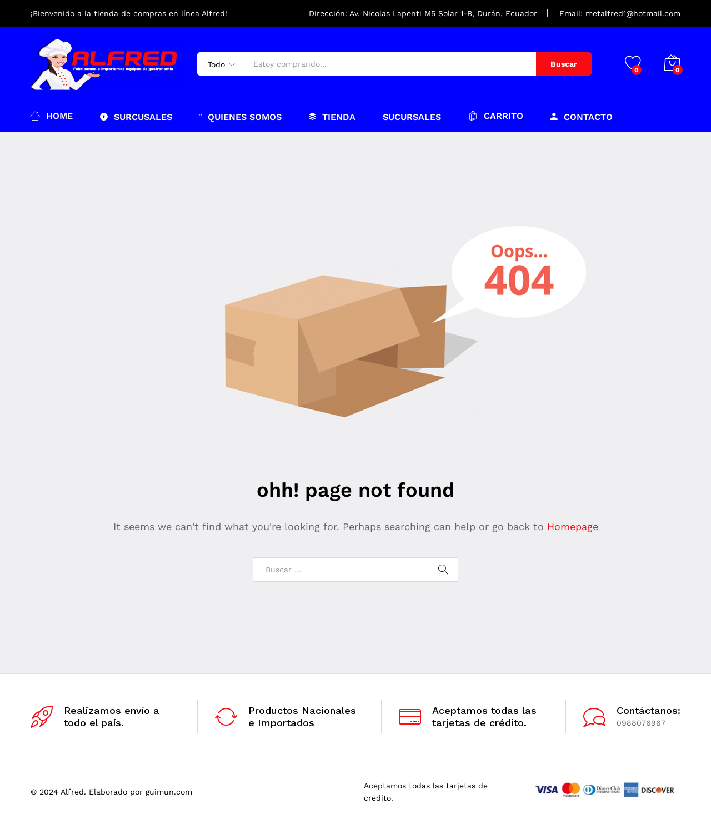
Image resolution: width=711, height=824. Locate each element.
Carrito (495, 116)
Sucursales (412, 117)
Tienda (332, 117)
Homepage (572, 526)
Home (52, 116)
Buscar (563, 63)
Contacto (581, 117)
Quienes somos (240, 117)
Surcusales (136, 117)
